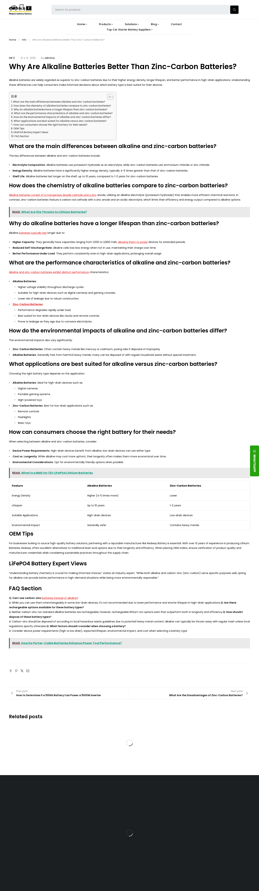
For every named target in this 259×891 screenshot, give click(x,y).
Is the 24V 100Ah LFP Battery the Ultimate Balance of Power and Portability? (160, 801)
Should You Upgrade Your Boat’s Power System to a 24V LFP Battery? (160, 854)
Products (112, 790)
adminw (50, 58)
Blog (148, 790)
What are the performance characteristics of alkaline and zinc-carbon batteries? (63, 113)
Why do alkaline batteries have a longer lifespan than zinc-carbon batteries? (60, 109)
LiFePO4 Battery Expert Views (30, 132)
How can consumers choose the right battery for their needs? (50, 124)
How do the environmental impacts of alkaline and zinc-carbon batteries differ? (62, 117)
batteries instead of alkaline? (60, 598)
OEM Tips (18, 128)
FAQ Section (22, 136)
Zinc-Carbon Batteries (28, 304)
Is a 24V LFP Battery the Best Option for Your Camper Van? (161, 867)
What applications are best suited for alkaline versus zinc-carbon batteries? (60, 121)
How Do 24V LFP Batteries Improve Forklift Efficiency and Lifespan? (159, 842)
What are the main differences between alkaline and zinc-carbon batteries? (59, 102)
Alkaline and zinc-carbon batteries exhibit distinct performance (49, 272)
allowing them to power (133, 242)
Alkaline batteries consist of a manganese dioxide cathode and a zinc (53, 195)
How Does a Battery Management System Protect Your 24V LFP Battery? (157, 828)
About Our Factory (79, 790)
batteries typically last (33, 233)
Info (24, 39)
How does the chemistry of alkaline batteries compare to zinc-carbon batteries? (62, 105)
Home (12, 39)
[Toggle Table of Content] (108, 97)
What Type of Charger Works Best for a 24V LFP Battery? (159, 814)
